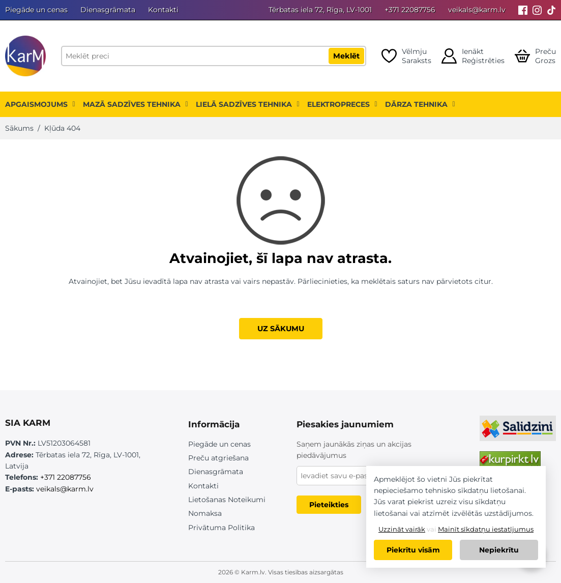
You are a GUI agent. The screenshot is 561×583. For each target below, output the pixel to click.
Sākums (19, 128)
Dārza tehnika (420, 104)
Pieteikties (328, 504)
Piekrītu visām (413, 550)
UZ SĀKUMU (280, 328)
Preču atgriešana (218, 457)
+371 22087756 (410, 9)
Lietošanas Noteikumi (226, 499)
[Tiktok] (551, 10)
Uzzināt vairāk (401, 529)
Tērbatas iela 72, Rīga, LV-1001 (320, 9)
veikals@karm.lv (477, 9)
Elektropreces (342, 104)
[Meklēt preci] (213, 56)
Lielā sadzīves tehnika (248, 104)
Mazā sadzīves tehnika (135, 104)
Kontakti (163, 9)
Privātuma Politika (221, 527)
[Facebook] (522, 10)
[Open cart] (535, 56)
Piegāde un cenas (36, 9)
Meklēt (346, 56)
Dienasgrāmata (107, 9)
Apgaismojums (40, 104)
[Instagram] (537, 10)
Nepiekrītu (499, 550)
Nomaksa (205, 513)
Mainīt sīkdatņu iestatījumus (486, 529)
